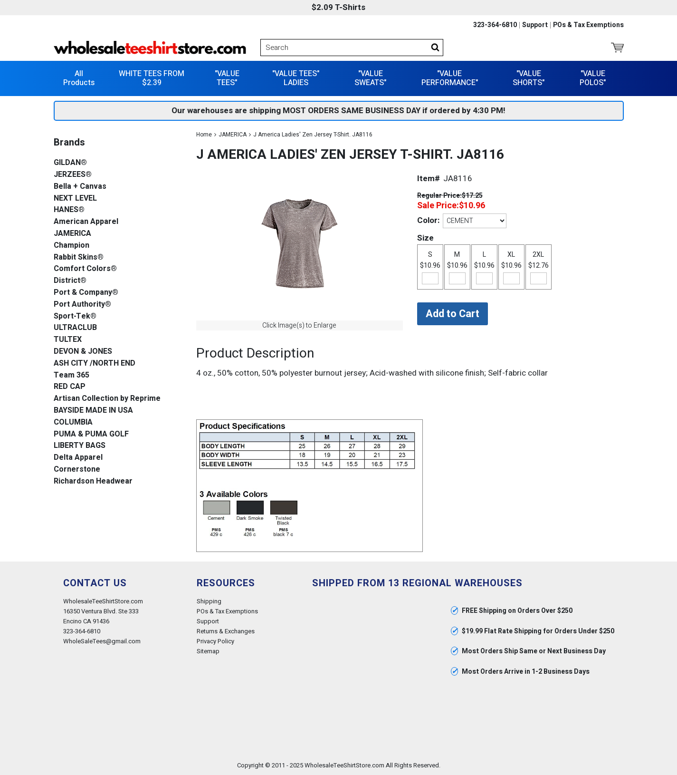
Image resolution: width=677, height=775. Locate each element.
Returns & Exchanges (226, 631)
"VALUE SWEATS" (370, 78)
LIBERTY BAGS (79, 446)
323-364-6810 (495, 25)
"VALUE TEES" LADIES (295, 78)
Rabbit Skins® (79, 257)
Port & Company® (86, 293)
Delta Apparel (78, 458)
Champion (71, 246)
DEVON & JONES (83, 352)
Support (535, 25)
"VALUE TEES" (227, 78)
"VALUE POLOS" (593, 78)
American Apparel (86, 222)
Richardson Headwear (93, 481)
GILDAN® (70, 163)
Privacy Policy (215, 641)
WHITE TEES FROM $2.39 (151, 78)
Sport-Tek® (75, 316)
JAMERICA (233, 134)
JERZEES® (73, 175)
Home (204, 134)
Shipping (209, 601)
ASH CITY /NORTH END (94, 363)
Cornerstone (77, 470)
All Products (79, 78)
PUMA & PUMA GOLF (91, 434)
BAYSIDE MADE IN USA (93, 411)
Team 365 (71, 375)
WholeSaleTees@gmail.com (102, 641)
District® (70, 281)
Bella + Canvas (80, 187)
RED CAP (70, 387)
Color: (428, 220)
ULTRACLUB (75, 328)
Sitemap (208, 651)
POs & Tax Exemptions (588, 25)
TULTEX (68, 340)
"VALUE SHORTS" (528, 78)
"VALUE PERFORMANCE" (449, 78)
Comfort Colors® (85, 269)
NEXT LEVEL (75, 198)
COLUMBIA (73, 422)
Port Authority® (82, 305)
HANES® (69, 210)
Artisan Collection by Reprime (107, 399)
